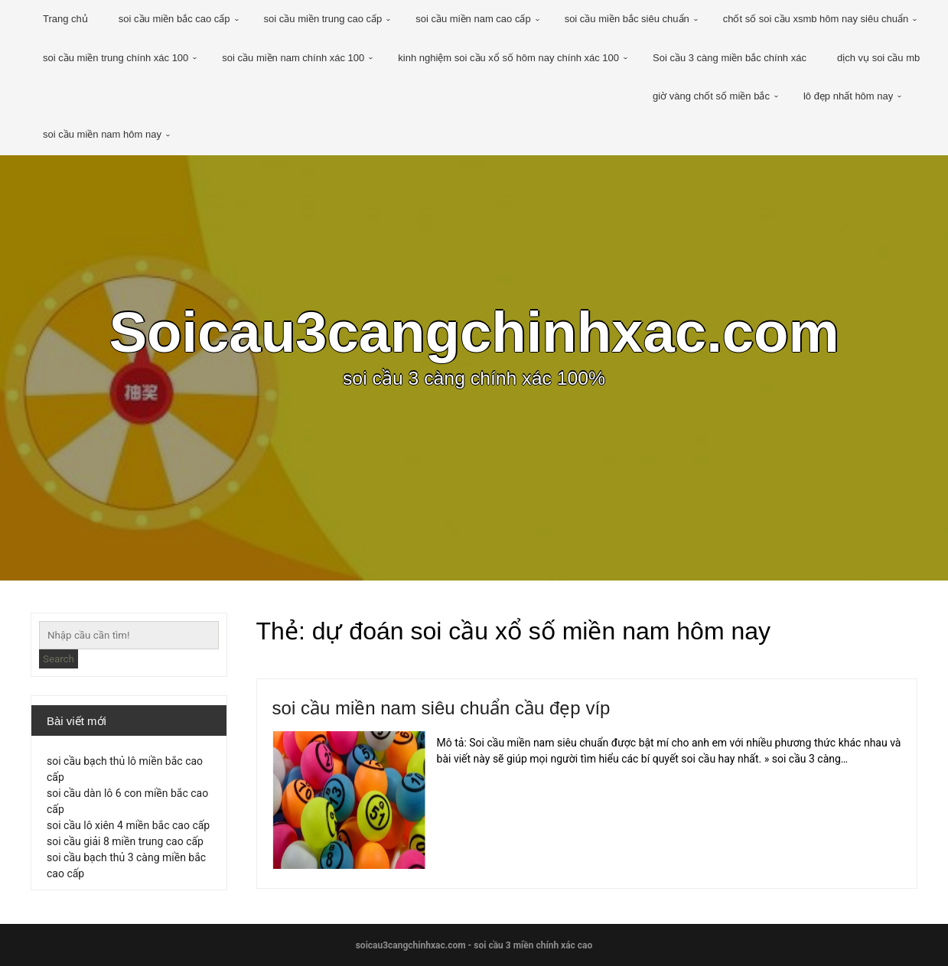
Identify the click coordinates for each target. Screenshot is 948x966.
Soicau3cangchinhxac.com (474, 332)
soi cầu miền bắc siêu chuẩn (627, 18)
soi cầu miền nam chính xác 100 (293, 57)
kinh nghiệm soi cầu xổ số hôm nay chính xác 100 (508, 57)
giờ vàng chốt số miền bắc (711, 96)
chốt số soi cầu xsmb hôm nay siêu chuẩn (815, 18)
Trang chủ (65, 18)
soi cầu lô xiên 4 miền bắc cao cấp (128, 825)
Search (58, 659)
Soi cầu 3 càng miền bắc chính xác (729, 57)
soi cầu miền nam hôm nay (102, 134)
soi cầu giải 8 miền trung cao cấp (125, 841)
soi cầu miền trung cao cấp (323, 18)
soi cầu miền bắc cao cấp (174, 18)
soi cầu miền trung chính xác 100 (115, 57)
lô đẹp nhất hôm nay (848, 96)
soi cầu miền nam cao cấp (472, 18)
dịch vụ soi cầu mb (878, 57)
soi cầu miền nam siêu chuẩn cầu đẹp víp (441, 708)
